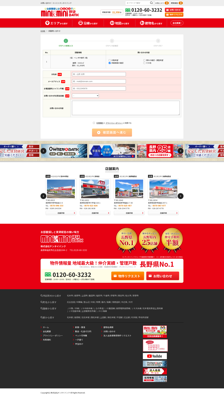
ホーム (46, 327)
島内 (103, 302)
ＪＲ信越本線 (74, 311)
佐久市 (128, 295)
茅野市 (136, 295)
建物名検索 (108, 327)
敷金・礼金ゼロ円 (83, 331)
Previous (43, 151)
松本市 (70, 295)
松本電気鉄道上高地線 (153, 308)
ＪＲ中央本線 (86, 308)
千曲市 (106, 295)
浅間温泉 (116, 302)
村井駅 (134, 317)
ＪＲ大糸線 (136, 308)
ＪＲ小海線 (102, 311)
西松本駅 (95, 317)
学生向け (79, 344)
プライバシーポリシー (114, 123)
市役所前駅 (144, 317)
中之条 (124, 302)
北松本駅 (86, 317)
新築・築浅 (80, 327)
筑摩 (98, 302)
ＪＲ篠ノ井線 (73, 308)
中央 (93, 302)
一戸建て (79, 340)
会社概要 (47, 331)
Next (180, 151)
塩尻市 (99, 295)
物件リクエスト (174, 14)
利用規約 (99, 123)
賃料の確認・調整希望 (153, 60)
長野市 (77, 295)
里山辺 (87, 302)
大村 (131, 302)
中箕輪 (79, 302)
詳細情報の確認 (116, 63)
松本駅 (70, 317)
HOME (43, 31)
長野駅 (77, 317)
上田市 (85, 295)
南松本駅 (111, 317)
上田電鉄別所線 (89, 311)
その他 (147, 63)
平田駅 (120, 317)
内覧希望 (113, 60)
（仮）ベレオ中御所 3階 (78, 57)
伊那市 (114, 295)
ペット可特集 (81, 336)
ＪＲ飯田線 (110, 308)
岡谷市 (121, 295)
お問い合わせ (173, 9)
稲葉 (109, 302)
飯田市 (92, 295)
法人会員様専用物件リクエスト (117, 336)
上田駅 (103, 317)
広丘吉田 (71, 302)
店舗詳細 (67, 213)
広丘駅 (127, 317)
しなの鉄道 (99, 308)
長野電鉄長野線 (123, 308)
